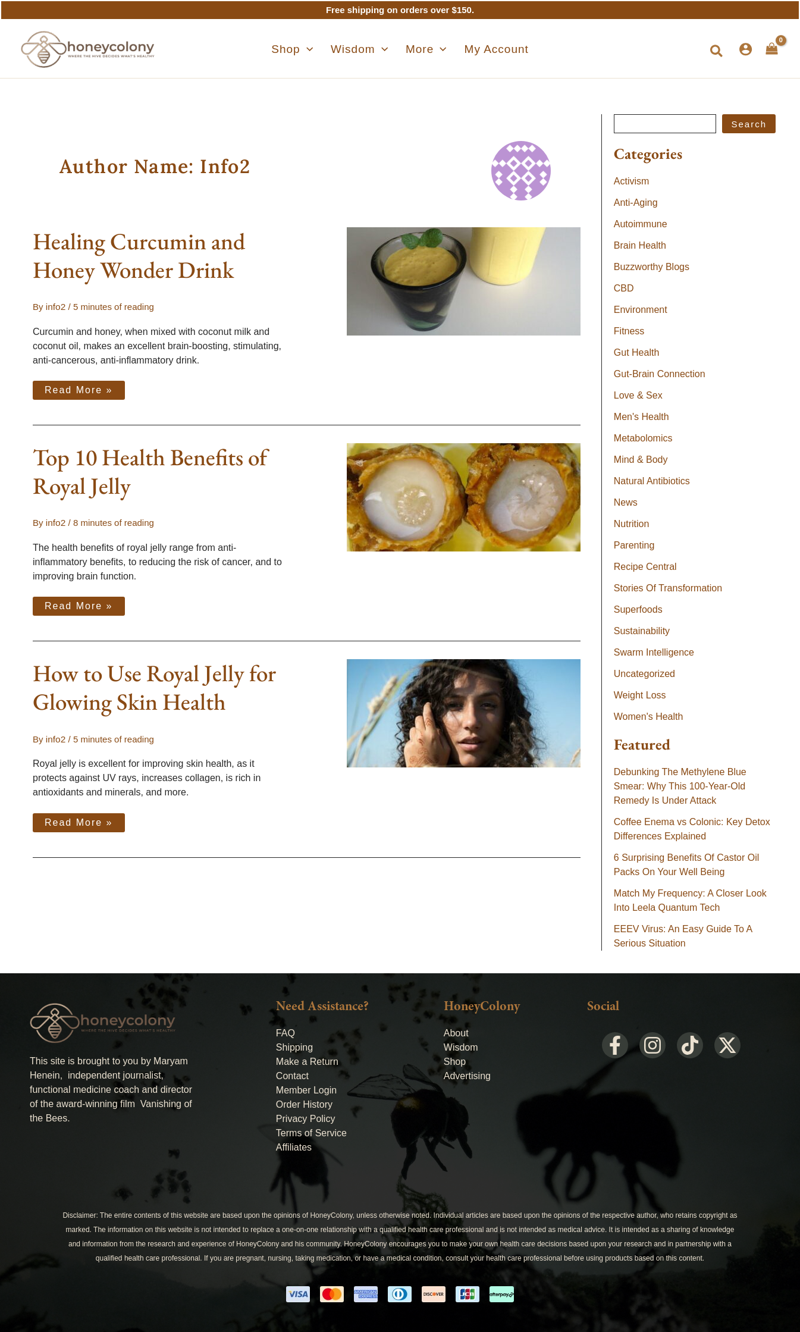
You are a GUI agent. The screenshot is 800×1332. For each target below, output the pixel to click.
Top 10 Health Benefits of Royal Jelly (150, 470)
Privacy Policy (305, 1119)
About (456, 1033)
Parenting (634, 545)
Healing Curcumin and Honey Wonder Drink (139, 255)
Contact (292, 1076)
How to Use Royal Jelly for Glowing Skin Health (154, 686)
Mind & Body (641, 460)
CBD (624, 288)
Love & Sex (638, 395)
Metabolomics (643, 438)
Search (749, 124)
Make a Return (307, 1062)
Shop (455, 1062)
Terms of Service (311, 1133)
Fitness (629, 331)
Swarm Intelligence (654, 652)
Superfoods (638, 609)
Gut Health (636, 352)
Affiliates (294, 1147)
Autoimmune (640, 224)
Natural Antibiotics (652, 481)
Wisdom (461, 1047)
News (626, 502)
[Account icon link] (745, 49)
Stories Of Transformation (668, 588)
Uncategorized (644, 674)
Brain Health (640, 245)
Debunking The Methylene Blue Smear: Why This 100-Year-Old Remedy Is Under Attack (680, 786)
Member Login (306, 1090)
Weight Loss (640, 695)
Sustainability (642, 631)
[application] (319, 49)
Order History (304, 1104)
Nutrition (632, 524)
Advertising (467, 1076)
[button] (717, 51)
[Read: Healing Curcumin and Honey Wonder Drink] (464, 280)
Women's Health (648, 717)
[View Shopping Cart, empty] (771, 49)
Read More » (78, 387)
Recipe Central (645, 567)
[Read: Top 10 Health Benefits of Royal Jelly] (464, 496)
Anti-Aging (636, 203)
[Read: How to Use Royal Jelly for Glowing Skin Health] (464, 712)
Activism (632, 181)
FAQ (285, 1033)
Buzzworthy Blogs (651, 267)
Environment (640, 310)
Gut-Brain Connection (659, 374)
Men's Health (641, 417)
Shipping (294, 1047)
